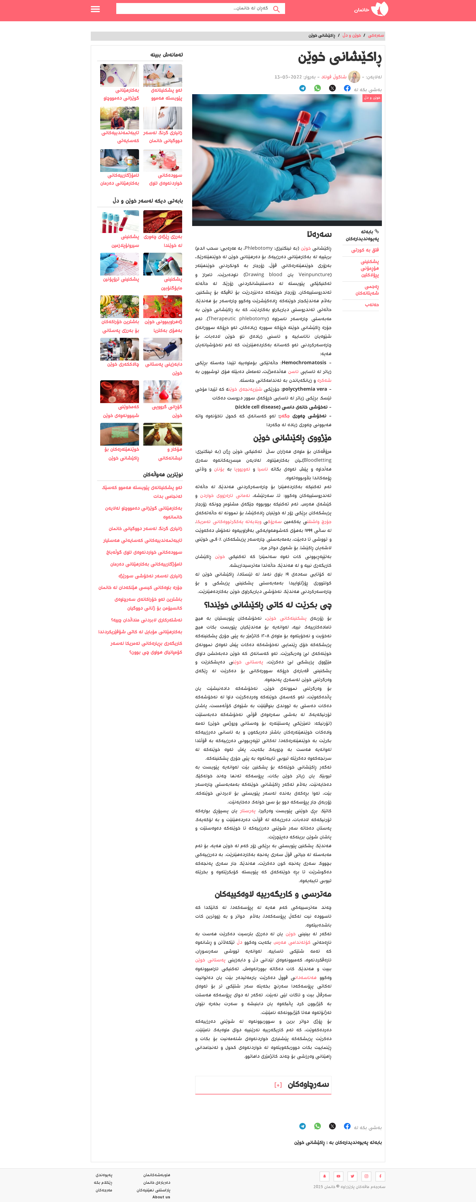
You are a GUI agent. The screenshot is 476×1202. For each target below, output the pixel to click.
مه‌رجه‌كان (104, 1190)
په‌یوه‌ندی (104, 1175)
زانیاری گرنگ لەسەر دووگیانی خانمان (145, 529)
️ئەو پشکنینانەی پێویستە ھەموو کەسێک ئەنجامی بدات (142, 492)
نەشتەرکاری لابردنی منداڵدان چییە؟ (146, 620)
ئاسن (293, 371)
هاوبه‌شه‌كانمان (156, 1175)
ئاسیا (263, 469)
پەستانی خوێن (248, 662)
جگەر (285, 416)
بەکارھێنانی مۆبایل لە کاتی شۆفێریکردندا (140, 632)
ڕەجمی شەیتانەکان (367, 290)
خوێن (306, 248)
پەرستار (248, 811)
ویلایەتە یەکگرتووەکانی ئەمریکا (229, 522)
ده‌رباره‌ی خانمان (156, 1183)
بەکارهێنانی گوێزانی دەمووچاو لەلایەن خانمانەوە (143, 513)
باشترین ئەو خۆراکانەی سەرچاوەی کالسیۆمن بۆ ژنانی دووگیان (148, 604)
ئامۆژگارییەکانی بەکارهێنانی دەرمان (146, 564)
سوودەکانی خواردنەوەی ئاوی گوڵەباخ (144, 552)
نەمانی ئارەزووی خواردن (225, 495)
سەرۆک (275, 522)
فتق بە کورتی (365, 250)
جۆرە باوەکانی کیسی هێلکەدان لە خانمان (140, 587)
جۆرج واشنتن (319, 522)
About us (161, 1198)
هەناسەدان (306, 977)
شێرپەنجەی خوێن (245, 389)
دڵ (239, 942)
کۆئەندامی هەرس (292, 942)
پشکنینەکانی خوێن (286, 618)
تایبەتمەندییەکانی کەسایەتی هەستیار (142, 540)
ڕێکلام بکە (103, 1183)
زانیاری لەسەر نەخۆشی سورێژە (150, 576)
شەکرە (324, 380)
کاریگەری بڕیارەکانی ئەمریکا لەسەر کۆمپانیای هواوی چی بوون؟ (146, 648)
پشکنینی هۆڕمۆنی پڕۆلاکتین (370, 269)
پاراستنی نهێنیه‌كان (153, 1190)
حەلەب (372, 305)
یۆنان (219, 469)
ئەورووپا (242, 469)
